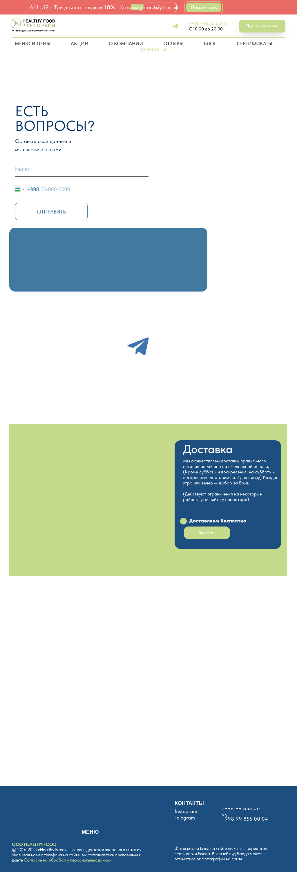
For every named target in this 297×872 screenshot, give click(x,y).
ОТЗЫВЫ (173, 43)
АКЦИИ (79, 43)
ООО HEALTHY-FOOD (34, 844)
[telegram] (175, 26)
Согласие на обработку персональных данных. (68, 860)
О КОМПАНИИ (126, 43)
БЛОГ (210, 43)
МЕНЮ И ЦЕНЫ (32, 43)
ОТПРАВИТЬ (51, 212)
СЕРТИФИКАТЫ (254, 43)
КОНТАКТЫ (153, 50)
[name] (81, 169)
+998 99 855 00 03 (208, 23)
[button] (262, 26)
